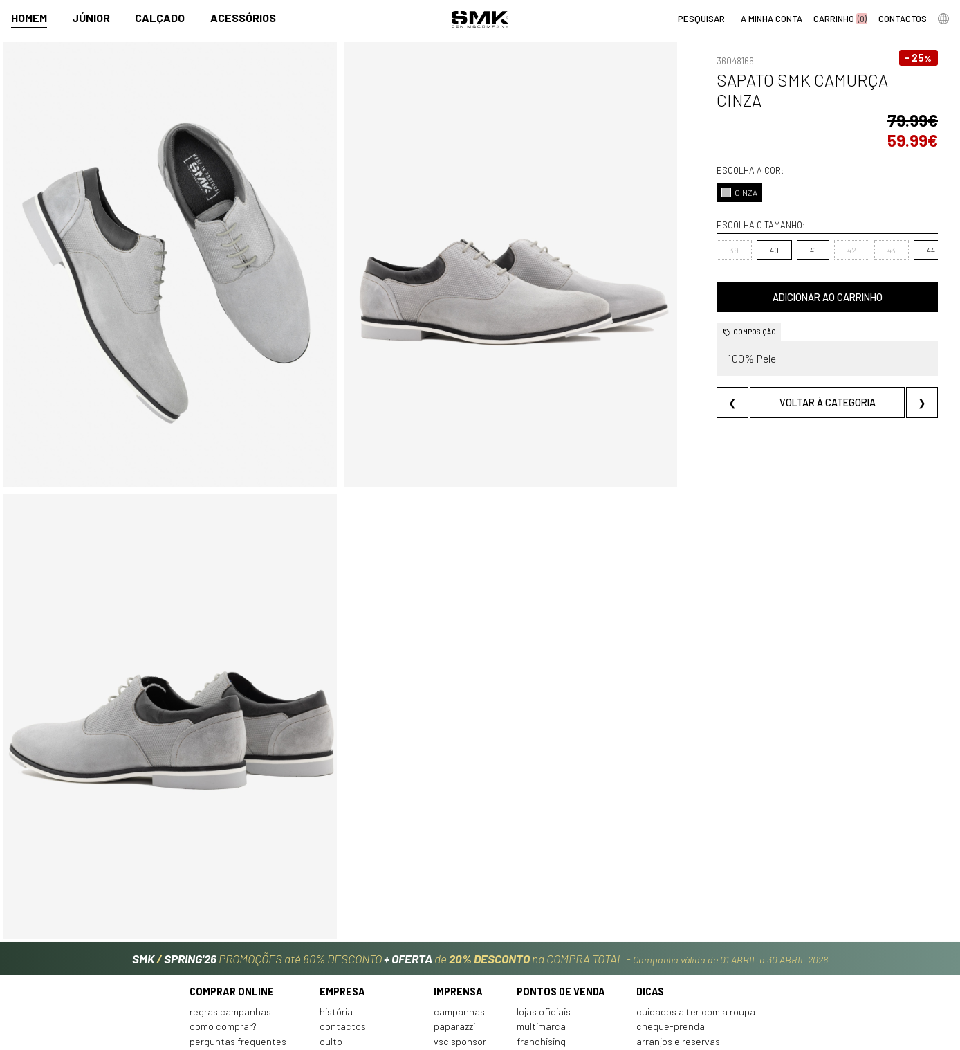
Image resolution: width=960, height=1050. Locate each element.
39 (667, 210)
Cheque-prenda (670, 944)
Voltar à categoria (794, 362)
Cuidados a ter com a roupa (695, 929)
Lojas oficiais (544, 929)
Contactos (343, 944)
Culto (331, 959)
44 (864, 210)
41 (746, 210)
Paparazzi (454, 944)
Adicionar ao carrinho (794, 257)
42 (784, 210)
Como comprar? (223, 944)
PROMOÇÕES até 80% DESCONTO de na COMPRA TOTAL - (480, 873)
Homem (29, 18)
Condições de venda (233, 973)
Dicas (650, 910)
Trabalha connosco (361, 973)
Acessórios (243, 18)
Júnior (91, 18)
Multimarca (541, 944)
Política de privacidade (239, 989)
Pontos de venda (561, 910)
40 (707, 210)
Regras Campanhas (230, 929)
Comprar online (232, 910)
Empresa (342, 910)
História (336, 929)
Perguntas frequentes (238, 959)
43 (824, 210)
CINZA (673, 152)
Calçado (160, 18)
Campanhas (459, 929)
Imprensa (458, 910)
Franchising (541, 959)
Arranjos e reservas (678, 959)
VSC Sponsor (460, 959)
